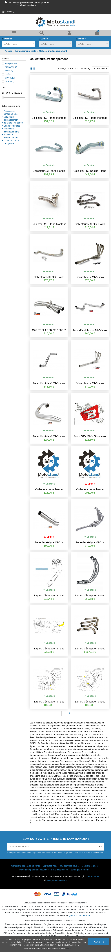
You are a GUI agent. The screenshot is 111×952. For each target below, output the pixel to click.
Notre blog (9, 11)
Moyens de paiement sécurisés (34, 870)
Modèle (81, 39)
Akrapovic (11, 63)
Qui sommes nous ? (69, 866)
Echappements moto (11, 106)
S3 (7, 74)
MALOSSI (11, 67)
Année (43, 39)
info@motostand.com (57, 880)
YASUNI (10, 81)
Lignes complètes (12, 126)
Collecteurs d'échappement (11, 118)
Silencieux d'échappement (11, 136)
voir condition (29, 5)
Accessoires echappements (10, 112)
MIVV (9, 71)
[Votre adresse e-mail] (52, 846)
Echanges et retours (80, 870)
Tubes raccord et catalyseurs (11, 142)
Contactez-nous (50, 866)
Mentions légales (90, 866)
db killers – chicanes (13, 123)
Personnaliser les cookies (53, 948)
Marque (7, 39)
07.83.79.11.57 (92, 876)
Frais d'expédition (59, 870)
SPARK (10, 78)
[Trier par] (100, 69)
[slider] (2, 97)
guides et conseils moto (80, 915)
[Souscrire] (100, 846)
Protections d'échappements (11, 130)
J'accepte (98, 941)
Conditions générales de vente (25, 866)
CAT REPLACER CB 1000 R (49, 330)
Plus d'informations (32, 948)
